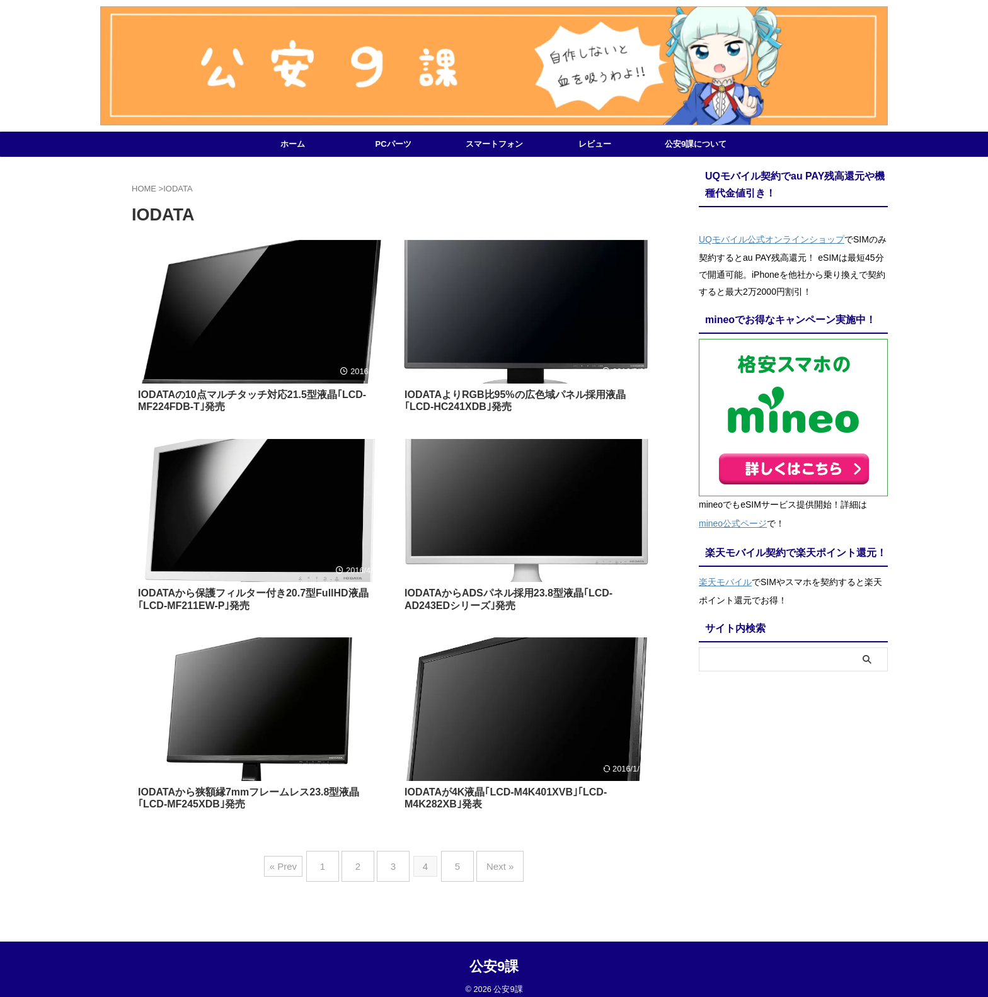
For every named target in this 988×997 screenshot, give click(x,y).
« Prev (299, 861)
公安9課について (696, 144)
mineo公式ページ (733, 518)
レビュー (594, 144)
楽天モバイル (725, 574)
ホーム (292, 144)
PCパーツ (393, 144)
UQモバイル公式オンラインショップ (771, 237)
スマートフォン (494, 144)
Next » (487, 861)
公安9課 (494, 956)
